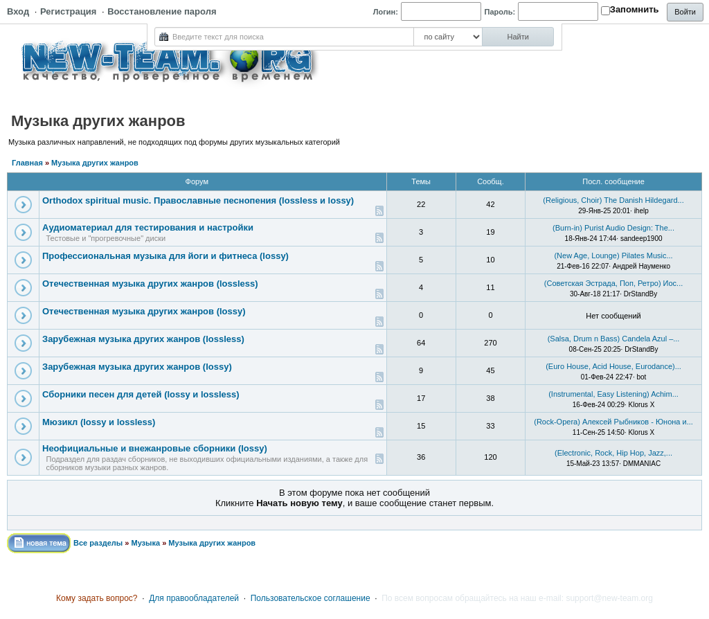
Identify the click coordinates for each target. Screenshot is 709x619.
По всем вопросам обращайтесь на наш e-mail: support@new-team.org (517, 598)
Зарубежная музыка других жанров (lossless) (143, 339)
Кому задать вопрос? (97, 598)
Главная (27, 163)
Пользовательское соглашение (310, 598)
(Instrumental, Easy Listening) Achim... (613, 394)
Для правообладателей (194, 598)
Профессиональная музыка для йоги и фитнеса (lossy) (165, 256)
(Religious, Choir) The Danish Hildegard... (613, 200)
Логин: (385, 12)
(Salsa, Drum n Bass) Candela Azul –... (614, 338)
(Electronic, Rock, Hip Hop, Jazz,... (613, 453)
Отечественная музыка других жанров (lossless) (150, 283)
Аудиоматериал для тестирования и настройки (147, 227)
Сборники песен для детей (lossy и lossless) (141, 394)
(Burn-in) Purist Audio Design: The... (613, 228)
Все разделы (98, 543)
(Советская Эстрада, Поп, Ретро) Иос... (613, 283)
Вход (18, 11)
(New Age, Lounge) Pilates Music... (613, 255)
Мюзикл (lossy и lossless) (98, 422)
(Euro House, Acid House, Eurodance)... (613, 366)
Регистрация (68, 11)
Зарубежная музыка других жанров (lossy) (137, 366)
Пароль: (500, 12)
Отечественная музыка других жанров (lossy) (144, 311)
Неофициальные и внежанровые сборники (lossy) (154, 448)
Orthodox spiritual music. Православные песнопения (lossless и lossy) (198, 200)
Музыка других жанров (94, 163)
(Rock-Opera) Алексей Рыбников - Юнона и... (613, 422)
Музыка (145, 543)
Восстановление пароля (161, 11)
